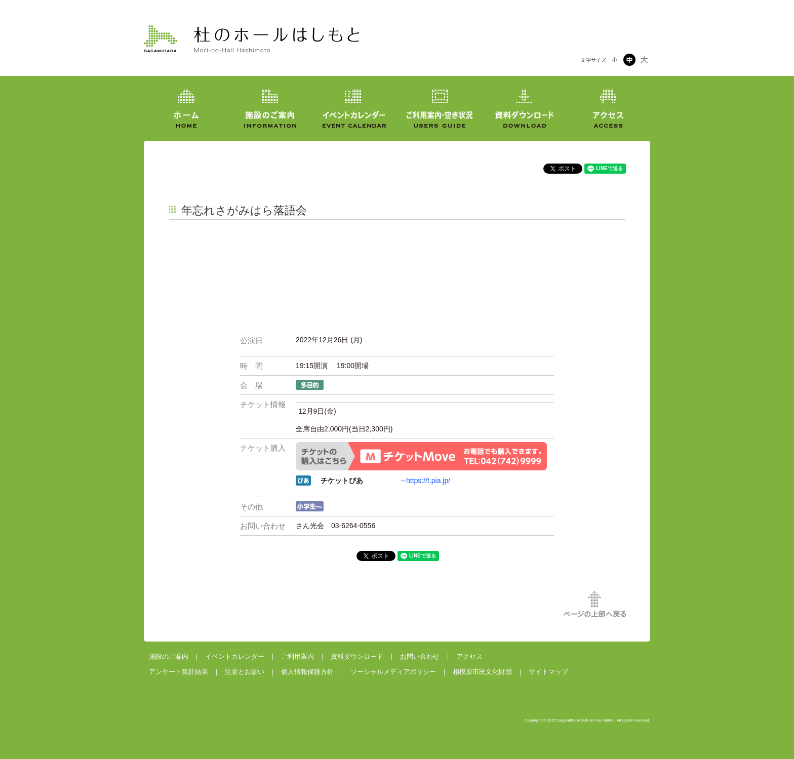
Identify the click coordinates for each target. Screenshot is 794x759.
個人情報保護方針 (307, 671)
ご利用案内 (297, 656)
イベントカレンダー (234, 656)
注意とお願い (244, 671)
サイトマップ (548, 671)
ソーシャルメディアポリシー (393, 671)
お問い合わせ (420, 656)
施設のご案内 (168, 656)
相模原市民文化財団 (482, 671)
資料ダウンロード (357, 656)
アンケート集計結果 (178, 671)
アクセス (469, 656)
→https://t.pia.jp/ (424, 480)
